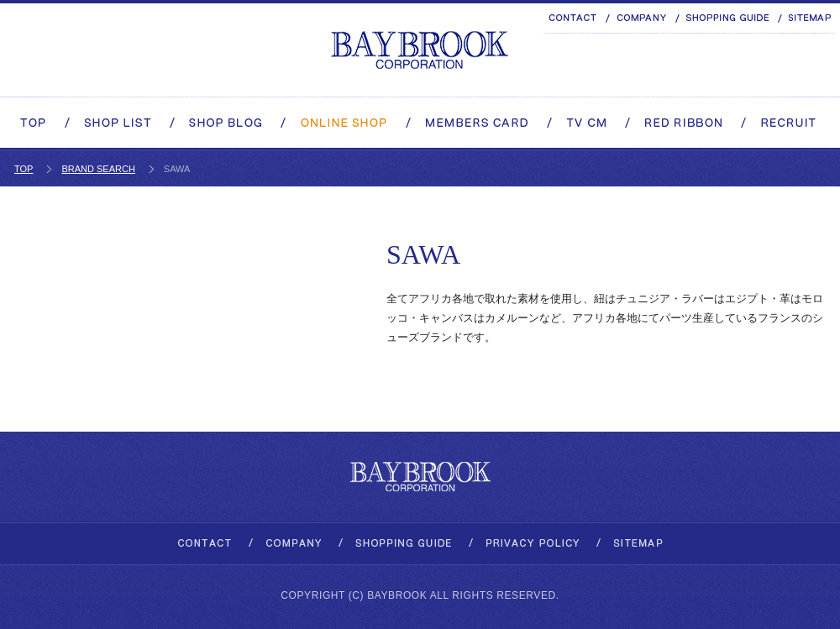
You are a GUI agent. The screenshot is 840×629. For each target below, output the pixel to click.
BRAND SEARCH (97, 169)
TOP (23, 169)
